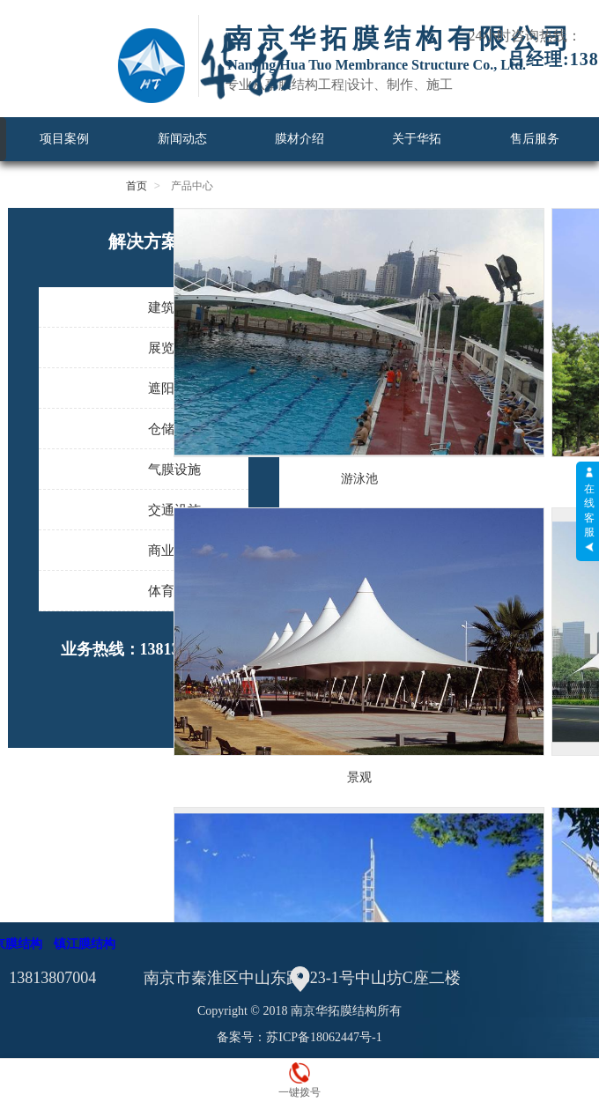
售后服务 (534, 138)
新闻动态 (182, 138)
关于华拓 (416, 138)
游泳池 (359, 478)
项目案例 (64, 138)
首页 (136, 186)
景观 (359, 777)
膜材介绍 (299, 138)
